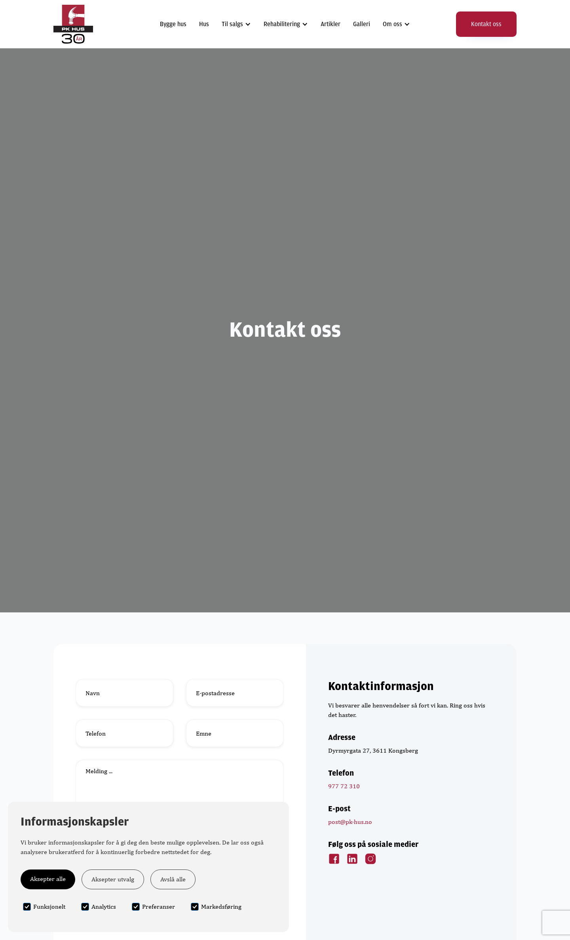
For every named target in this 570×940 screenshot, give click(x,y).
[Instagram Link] (370, 859)
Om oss (392, 24)
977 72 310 (344, 786)
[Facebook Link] (334, 859)
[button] (236, 24)
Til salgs (232, 24)
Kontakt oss (486, 24)
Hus (204, 24)
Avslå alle (173, 879)
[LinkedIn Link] (352, 859)
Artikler (330, 24)
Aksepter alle (48, 879)
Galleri (361, 24)
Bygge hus (173, 24)
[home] (73, 24)
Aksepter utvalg (112, 879)
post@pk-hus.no (350, 822)
